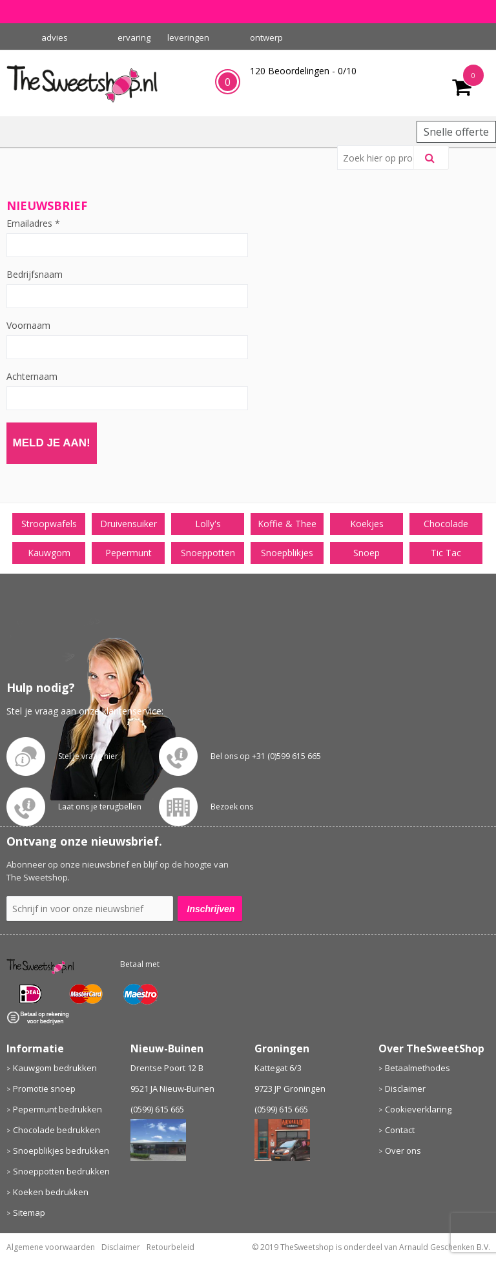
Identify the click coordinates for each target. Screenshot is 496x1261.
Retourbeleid (170, 1247)
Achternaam (31, 376)
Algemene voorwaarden (50, 1247)
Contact (400, 1130)
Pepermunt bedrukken (57, 1109)
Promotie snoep (44, 1088)
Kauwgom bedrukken (55, 1068)
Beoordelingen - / (303, 71)
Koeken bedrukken (50, 1192)
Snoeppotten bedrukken (61, 1171)
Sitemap (29, 1212)
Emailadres (33, 223)
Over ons (403, 1150)
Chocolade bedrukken (56, 1130)
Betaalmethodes (417, 1068)
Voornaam (28, 325)
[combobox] (380, 157)
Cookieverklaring (418, 1109)
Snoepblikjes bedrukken (61, 1150)
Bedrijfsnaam (34, 274)
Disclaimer (405, 1088)
